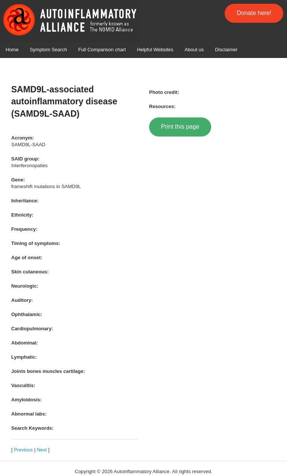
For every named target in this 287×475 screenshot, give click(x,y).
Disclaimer (226, 49)
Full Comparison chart (102, 49)
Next (42, 450)
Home (12, 49)
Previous (23, 450)
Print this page (180, 126)
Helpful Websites (155, 49)
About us (194, 49)
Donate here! (254, 13)
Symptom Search (48, 49)
